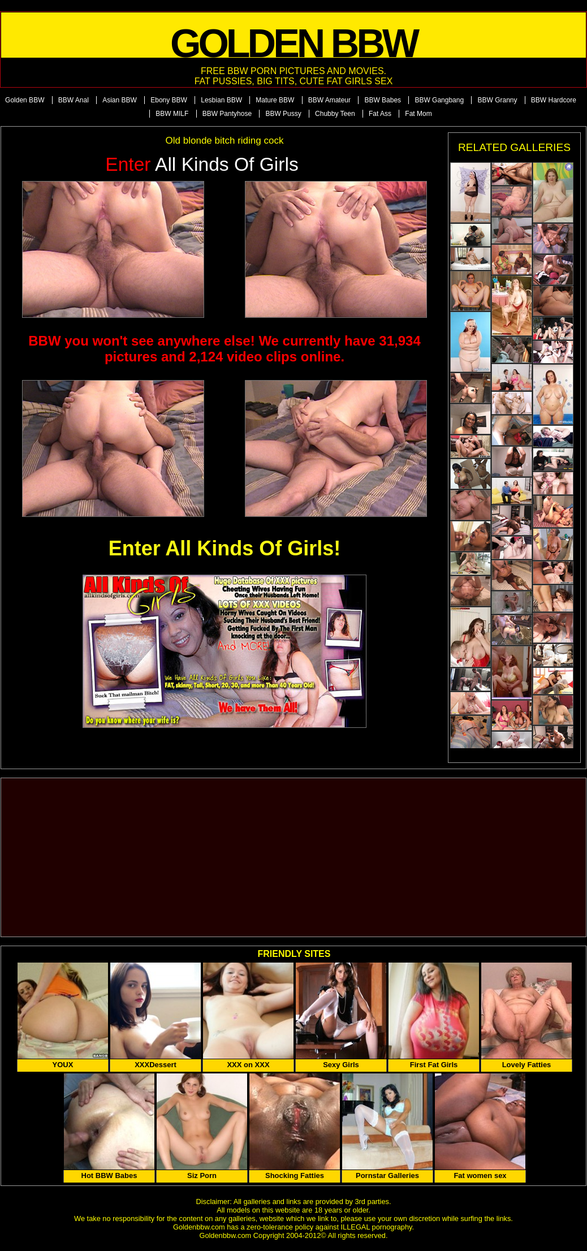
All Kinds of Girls (202, 164)
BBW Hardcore (553, 100)
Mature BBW (275, 100)
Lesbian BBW (221, 100)
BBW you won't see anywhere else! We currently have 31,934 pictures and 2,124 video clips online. (224, 348)
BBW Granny (497, 100)
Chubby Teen (335, 114)
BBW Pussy (283, 114)
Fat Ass (380, 114)
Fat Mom (418, 114)
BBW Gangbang (439, 100)
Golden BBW (24, 100)
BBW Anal (73, 100)
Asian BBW (119, 100)
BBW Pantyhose (227, 114)
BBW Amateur (329, 100)
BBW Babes (382, 100)
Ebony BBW (168, 100)
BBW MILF (172, 114)
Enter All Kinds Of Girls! (225, 548)
